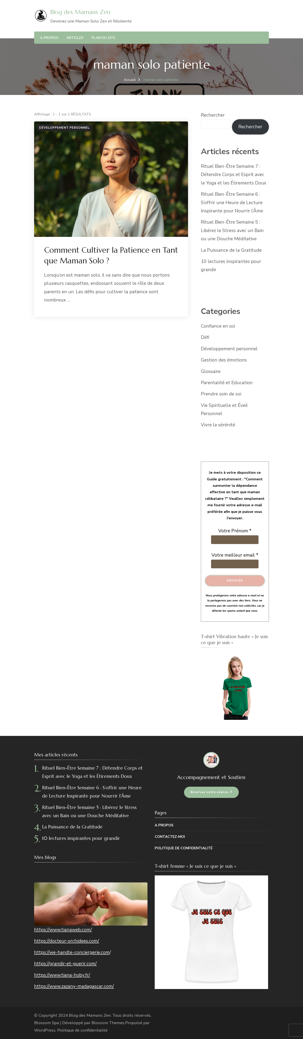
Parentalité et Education (227, 383)
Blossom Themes (108, 1023)
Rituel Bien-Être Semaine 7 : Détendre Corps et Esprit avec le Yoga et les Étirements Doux (233, 174)
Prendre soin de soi (221, 394)
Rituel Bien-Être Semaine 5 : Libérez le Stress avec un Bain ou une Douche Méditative (232, 230)
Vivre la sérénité (218, 425)
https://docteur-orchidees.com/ (66, 941)
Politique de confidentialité (184, 848)
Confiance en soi (218, 326)
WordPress (44, 1030)
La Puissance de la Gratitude (231, 250)
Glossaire (211, 371)
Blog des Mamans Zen (80, 12)
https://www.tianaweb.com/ (63, 930)
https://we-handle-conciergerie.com (72, 952)
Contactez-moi (170, 836)
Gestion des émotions (224, 360)
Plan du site (103, 37)
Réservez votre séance (209, 792)
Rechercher (213, 115)
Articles (74, 37)
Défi (205, 337)
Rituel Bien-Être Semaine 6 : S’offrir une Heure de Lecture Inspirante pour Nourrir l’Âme (232, 202)
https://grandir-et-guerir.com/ (65, 964)
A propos (49, 37)
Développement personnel (64, 128)
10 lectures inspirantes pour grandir (81, 838)
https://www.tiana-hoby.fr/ (62, 975)
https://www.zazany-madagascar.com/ (74, 986)
